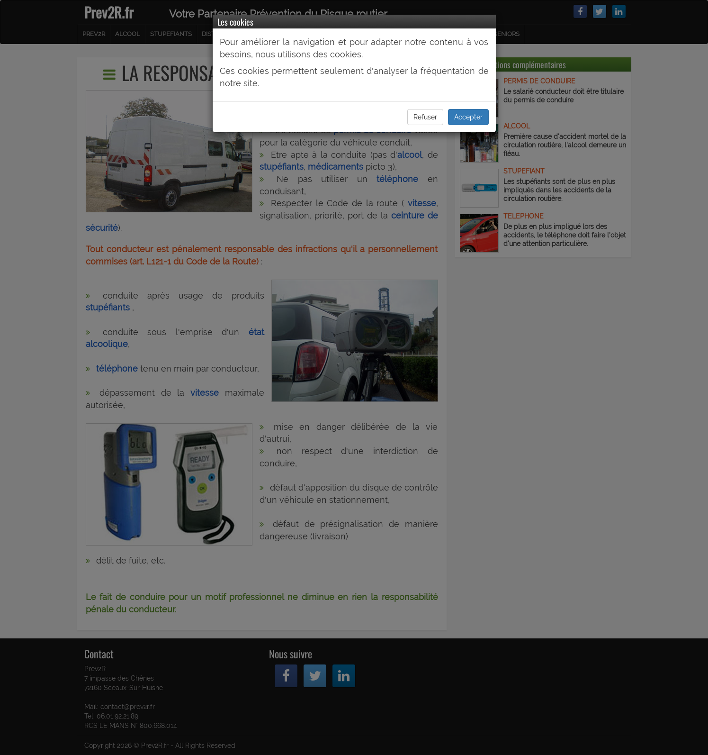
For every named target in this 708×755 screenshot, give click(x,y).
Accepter (468, 117)
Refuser (425, 117)
